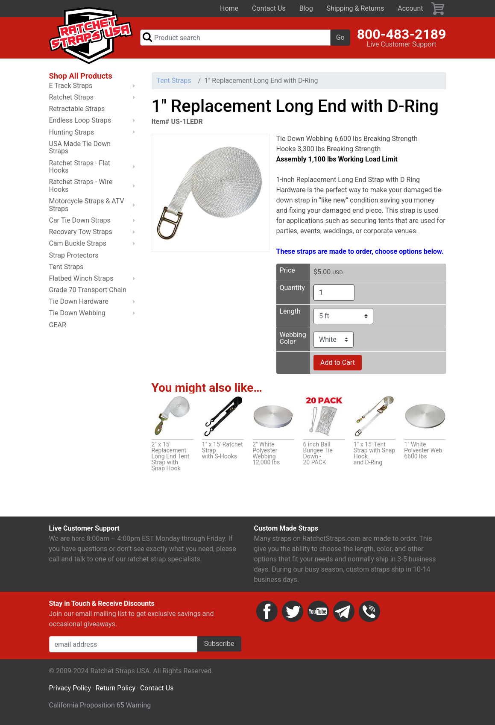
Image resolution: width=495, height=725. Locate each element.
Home (229, 8)
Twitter (292, 612)
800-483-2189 (401, 34)
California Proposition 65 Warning (100, 706)
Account (410, 8)
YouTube (318, 612)
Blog (306, 8)
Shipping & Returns (355, 8)
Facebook (267, 612)
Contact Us (269, 8)
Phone (369, 612)
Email (344, 612)
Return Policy (115, 689)
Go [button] (340, 38)
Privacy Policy (70, 689)
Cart (438, 8)
